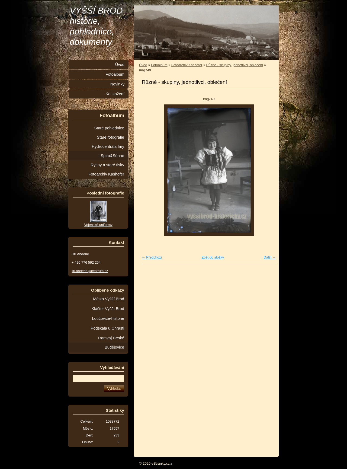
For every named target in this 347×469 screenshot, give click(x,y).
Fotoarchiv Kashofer (187, 65)
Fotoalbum (159, 65)
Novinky (117, 84)
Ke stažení (114, 94)
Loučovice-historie (108, 318)
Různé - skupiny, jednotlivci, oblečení (234, 65)
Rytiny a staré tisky (107, 165)
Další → (270, 257)
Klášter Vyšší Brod (107, 309)
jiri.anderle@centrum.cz (90, 271)
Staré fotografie (110, 137)
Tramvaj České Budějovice (111, 342)
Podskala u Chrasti (107, 328)
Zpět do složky (212, 257)
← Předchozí (152, 257)
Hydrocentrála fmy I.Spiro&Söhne (108, 151)
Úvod (143, 65)
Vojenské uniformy (98, 225)
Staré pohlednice (109, 128)
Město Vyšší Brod (108, 299)
